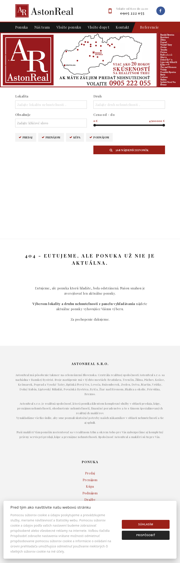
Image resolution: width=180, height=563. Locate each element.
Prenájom (53, 137)
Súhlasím (145, 524)
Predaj (28, 137)
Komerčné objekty (90, 453)
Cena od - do (104, 114)
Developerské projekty (90, 466)
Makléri (90, 489)
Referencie (147, 27)
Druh (97, 96)
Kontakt (122, 27)
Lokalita (21, 96)
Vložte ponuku (68, 27)
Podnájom (101, 137)
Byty (90, 447)
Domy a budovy (90, 440)
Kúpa (77, 137)
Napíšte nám (90, 496)
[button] (9, 60)
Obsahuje (23, 114)
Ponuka (21, 27)
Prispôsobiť (145, 535)
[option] (90, 59)
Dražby (90, 424)
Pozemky (90, 460)
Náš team (42, 27)
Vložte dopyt (98, 27)
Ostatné (90, 473)
